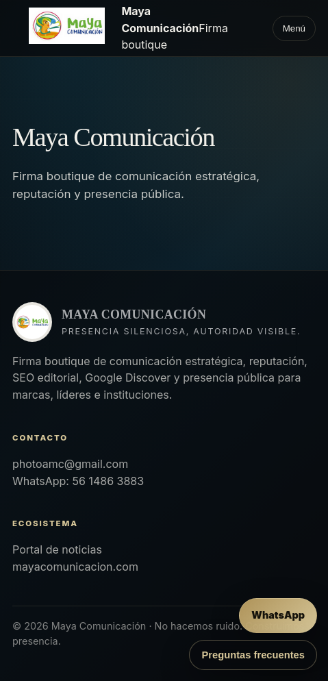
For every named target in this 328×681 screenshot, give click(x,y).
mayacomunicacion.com (75, 566)
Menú (294, 28)
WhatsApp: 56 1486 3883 (78, 481)
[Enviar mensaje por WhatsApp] (278, 615)
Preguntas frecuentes (253, 654)
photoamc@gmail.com (70, 464)
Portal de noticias (57, 549)
